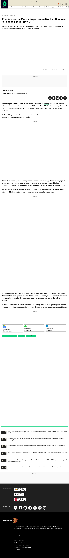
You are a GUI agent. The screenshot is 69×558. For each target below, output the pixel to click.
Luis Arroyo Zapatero (37, 1)
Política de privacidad (20, 538)
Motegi (46, 104)
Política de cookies (19, 540)
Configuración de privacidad (21, 545)
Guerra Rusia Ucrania (62, 1)
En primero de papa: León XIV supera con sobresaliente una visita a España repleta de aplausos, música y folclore (36, 439)
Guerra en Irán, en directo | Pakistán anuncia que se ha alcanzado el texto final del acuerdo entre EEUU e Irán (36, 446)
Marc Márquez (31, 336)
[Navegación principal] (66, 4)
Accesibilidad (17, 549)
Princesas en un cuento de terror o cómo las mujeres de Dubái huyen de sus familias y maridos (35, 467)
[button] (50, 98)
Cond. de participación (20, 542)
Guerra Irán (28, 1)
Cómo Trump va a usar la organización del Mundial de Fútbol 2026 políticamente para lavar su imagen (38, 452)
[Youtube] (45, 509)
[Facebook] (20, 509)
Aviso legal (17, 535)
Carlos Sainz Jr (62, 7)
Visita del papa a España (49, 1)
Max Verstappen (51, 7)
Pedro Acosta (16, 307)
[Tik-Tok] (40, 509)
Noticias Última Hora (9, 336)
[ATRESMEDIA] (34, 520)
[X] (15, 509)
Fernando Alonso (38, 7)
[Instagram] (35, 509)
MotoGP (27, 7)
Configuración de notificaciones (22, 547)
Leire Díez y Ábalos (20, 1)
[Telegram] (30, 509)
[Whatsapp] (25, 509)
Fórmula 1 (20, 7)
